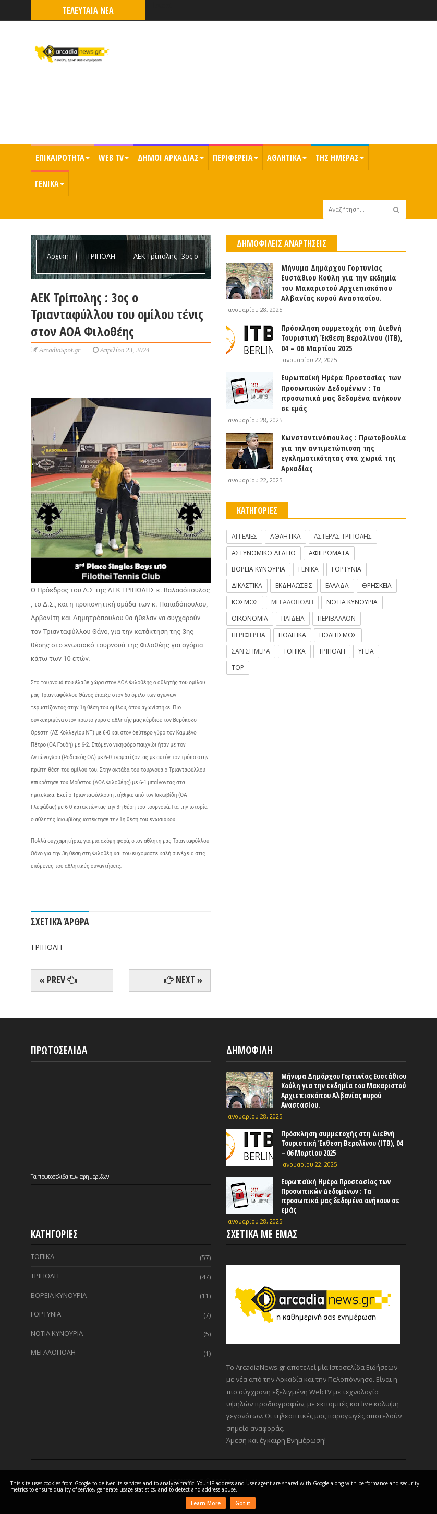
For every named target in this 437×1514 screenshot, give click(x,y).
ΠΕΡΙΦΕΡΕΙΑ (235, 158)
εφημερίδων (94, 1176)
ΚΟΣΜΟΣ (245, 602)
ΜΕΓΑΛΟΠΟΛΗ (292, 602)
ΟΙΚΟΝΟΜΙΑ (250, 618)
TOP (238, 667)
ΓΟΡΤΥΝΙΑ (346, 569)
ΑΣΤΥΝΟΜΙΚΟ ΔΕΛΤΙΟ (264, 553)
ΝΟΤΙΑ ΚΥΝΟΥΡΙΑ (352, 602)
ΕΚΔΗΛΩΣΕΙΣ (293, 585)
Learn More (206, 1503)
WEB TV (114, 158)
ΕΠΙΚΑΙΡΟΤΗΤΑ (62, 158)
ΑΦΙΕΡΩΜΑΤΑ (329, 553)
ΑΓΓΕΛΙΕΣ (244, 536)
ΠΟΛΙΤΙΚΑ (292, 635)
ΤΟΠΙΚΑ (294, 651)
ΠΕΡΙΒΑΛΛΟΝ (337, 618)
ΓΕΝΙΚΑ (49, 184)
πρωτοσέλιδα (54, 1176)
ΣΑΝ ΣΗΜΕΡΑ (251, 651)
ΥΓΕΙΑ (366, 651)
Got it (242, 1503)
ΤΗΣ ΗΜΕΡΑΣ (339, 158)
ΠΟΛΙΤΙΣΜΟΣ (338, 635)
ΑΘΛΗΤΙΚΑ (287, 158)
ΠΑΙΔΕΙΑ (293, 618)
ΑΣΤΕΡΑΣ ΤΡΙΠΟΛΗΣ (343, 536)
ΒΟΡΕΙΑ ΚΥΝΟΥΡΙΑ (258, 569)
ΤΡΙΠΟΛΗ (102, 256)
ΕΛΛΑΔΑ (337, 585)
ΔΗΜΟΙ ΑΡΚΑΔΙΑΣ (171, 158)
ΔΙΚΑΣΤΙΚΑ (247, 585)
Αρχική (58, 256)
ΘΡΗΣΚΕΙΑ (377, 585)
